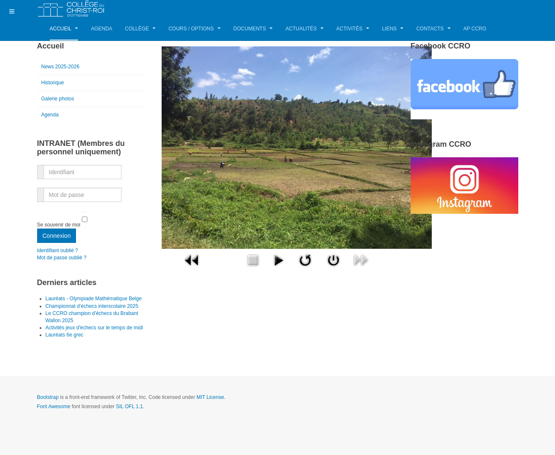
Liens (392, 29)
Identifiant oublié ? (57, 250)
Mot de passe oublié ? (62, 258)
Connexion (57, 235)
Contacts (433, 29)
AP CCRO (474, 29)
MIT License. (210, 397)
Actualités (304, 29)
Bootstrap (48, 397)
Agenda (101, 29)
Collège (140, 29)
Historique (52, 83)
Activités (352, 29)
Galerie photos (57, 99)
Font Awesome (53, 406)
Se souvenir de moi (59, 225)
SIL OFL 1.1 (129, 406)
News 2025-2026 (60, 67)
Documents (253, 29)
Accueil (64, 29)
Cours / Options (194, 29)
